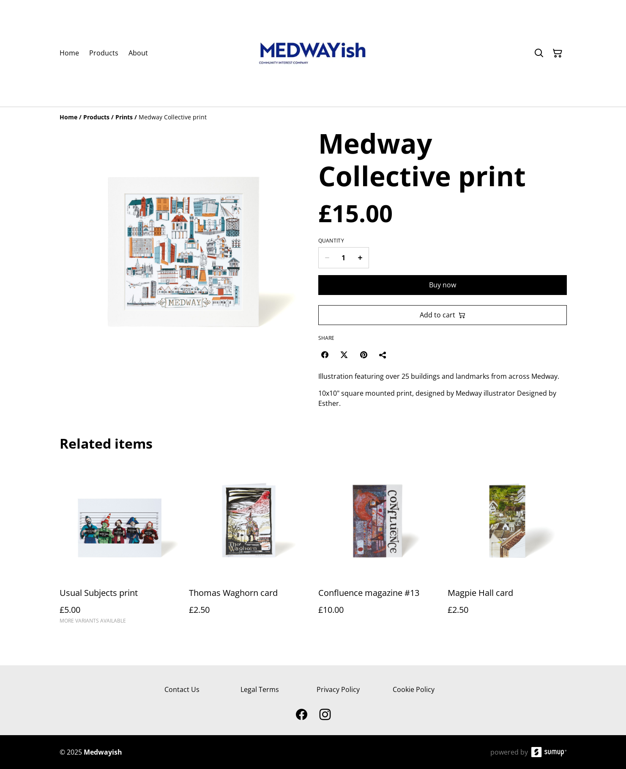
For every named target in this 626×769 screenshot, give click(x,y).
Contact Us (182, 689)
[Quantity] (344, 257)
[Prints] (124, 117)
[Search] (539, 53)
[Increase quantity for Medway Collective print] (360, 257)
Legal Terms (260, 689)
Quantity (331, 241)
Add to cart (442, 315)
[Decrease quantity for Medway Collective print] (327, 257)
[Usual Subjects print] (119, 546)
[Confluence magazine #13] (377, 546)
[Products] (96, 117)
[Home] (68, 117)
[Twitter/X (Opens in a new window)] (344, 354)
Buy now (442, 284)
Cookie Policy (414, 689)
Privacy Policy (338, 689)
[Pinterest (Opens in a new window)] (363, 354)
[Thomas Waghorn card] (248, 546)
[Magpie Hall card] (507, 546)
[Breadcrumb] (313, 117)
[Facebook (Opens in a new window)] (324, 354)
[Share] (383, 354)
